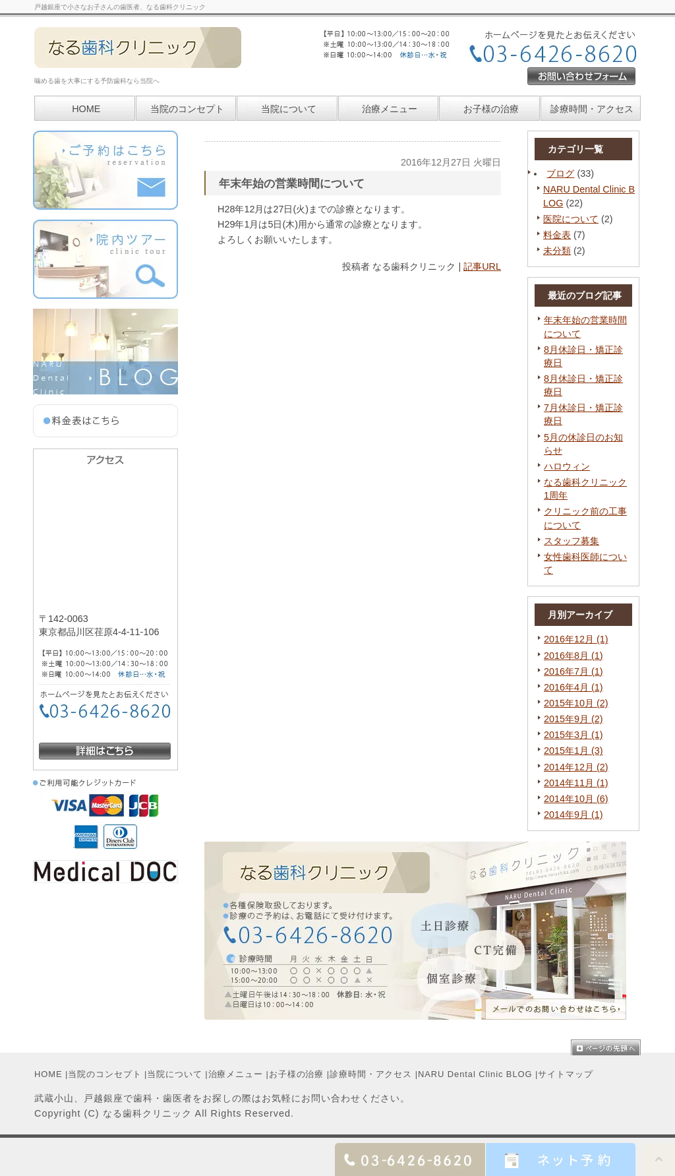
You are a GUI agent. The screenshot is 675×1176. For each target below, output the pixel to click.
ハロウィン (567, 466)
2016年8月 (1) (573, 655)
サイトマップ (565, 1074)
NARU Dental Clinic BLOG (475, 1074)
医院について (571, 219)
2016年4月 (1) (573, 687)
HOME (48, 1074)
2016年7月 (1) (573, 671)
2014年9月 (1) (573, 814)
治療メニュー (389, 109)
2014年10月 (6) (576, 798)
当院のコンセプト (104, 1074)
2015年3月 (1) (573, 734)
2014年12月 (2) (576, 767)
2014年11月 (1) (576, 783)
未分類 (557, 250)
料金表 (557, 235)
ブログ (560, 173)
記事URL (482, 266)
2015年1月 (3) (573, 750)
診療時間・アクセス (371, 1074)
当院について (288, 109)
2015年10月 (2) (576, 703)
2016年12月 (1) (576, 639)
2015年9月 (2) (573, 719)
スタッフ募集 (571, 541)
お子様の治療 (296, 1074)
